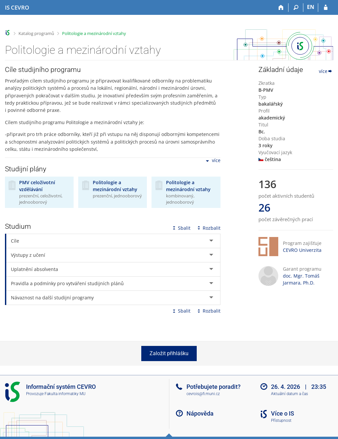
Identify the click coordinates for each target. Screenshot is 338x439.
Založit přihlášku (169, 353)
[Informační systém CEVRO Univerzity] (17, 7)
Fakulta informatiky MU (65, 393)
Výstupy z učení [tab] (28, 255)
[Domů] (281, 7)
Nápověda (200, 413)
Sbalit (180, 228)
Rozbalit (208, 228)
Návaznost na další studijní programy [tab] (52, 297)
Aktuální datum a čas (289, 393)
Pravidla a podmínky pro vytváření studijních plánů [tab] (67, 283)
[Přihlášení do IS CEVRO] (325, 7)
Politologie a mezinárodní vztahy (94, 33)
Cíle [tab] (15, 241)
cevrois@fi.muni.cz (203, 393)
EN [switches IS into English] (310, 7)
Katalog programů (36, 33)
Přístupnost (281, 420)
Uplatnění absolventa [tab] (34, 269)
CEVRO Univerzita (302, 250)
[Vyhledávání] (295, 7)
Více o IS (282, 413)
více (212, 161)
